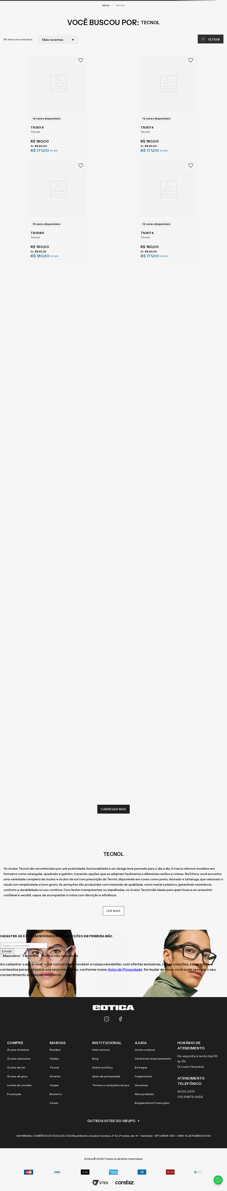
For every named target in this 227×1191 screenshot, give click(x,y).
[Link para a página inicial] (106, 5)
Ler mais (114, 911)
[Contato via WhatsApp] (218, 1179)
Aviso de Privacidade (125, 969)
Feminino (29, 955)
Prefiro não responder (58, 955)
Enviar (7, 951)
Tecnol (120, 5)
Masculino (10, 955)
